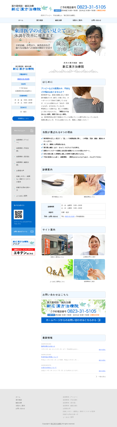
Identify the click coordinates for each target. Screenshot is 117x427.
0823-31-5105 (70, 216)
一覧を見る (102, 376)
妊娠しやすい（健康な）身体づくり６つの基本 (23, 179)
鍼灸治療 (58, 20)
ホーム (20, 20)
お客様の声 (20, 170)
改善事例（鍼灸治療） (22, 163)
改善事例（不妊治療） (22, 149)
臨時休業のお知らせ (48, 346)
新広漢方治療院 (56, 424)
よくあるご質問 (21, 196)
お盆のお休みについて (49, 367)
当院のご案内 (77, 20)
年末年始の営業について (49, 357)
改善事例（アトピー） (22, 141)
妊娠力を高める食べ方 (23, 189)
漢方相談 (39, 20)
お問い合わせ (96, 20)
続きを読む (102, 349)
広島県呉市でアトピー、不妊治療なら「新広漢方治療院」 (32, 8)
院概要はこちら (23, 118)
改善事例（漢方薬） (23, 156)
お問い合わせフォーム (20, 231)
